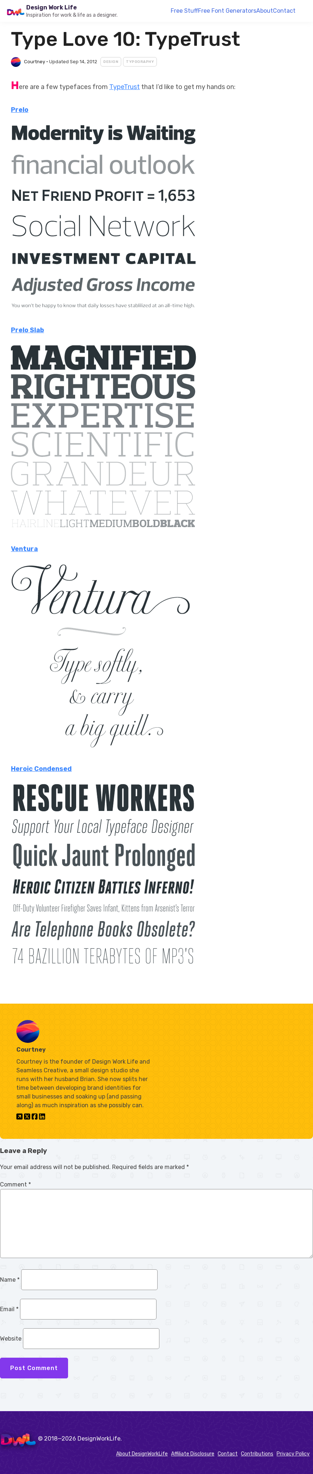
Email (9, 1309)
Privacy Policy (293, 1454)
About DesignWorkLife (142, 1454)
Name (10, 1279)
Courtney (34, 61)
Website (10, 1338)
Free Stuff (184, 10)
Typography (140, 62)
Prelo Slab (27, 330)
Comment (15, 1184)
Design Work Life (51, 7)
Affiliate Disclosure (192, 1454)
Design (110, 62)
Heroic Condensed (41, 769)
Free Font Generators (227, 10)
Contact (284, 10)
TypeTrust (124, 87)
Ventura (24, 549)
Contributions (257, 1454)
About (264, 10)
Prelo (19, 110)
